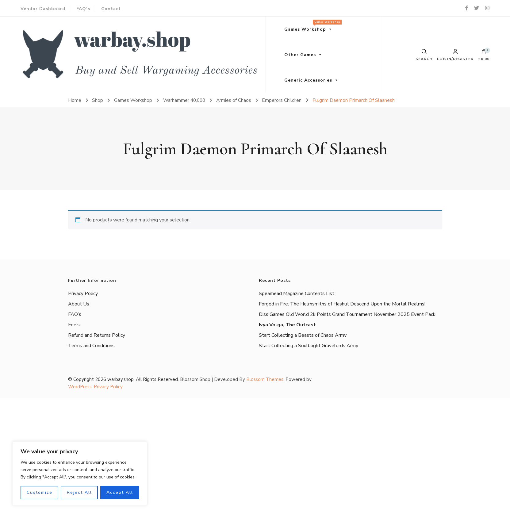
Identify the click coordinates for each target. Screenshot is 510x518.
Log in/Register (455, 55)
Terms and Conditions (91, 345)
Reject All (79, 492)
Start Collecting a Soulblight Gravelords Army (308, 345)
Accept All (119, 492)
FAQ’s (83, 9)
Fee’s (74, 324)
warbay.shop (120, 379)
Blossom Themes (264, 379)
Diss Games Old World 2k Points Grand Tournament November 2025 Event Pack (347, 314)
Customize (39, 492)
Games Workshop (311, 26)
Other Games (300, 55)
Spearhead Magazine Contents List (296, 293)
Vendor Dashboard (43, 9)
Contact (111, 9)
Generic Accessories (308, 80)
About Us (78, 304)
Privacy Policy (83, 293)
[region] (79, 473)
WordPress (80, 387)
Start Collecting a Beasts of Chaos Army (303, 335)
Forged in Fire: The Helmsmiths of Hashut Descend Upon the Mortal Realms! (342, 304)
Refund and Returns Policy (96, 335)
